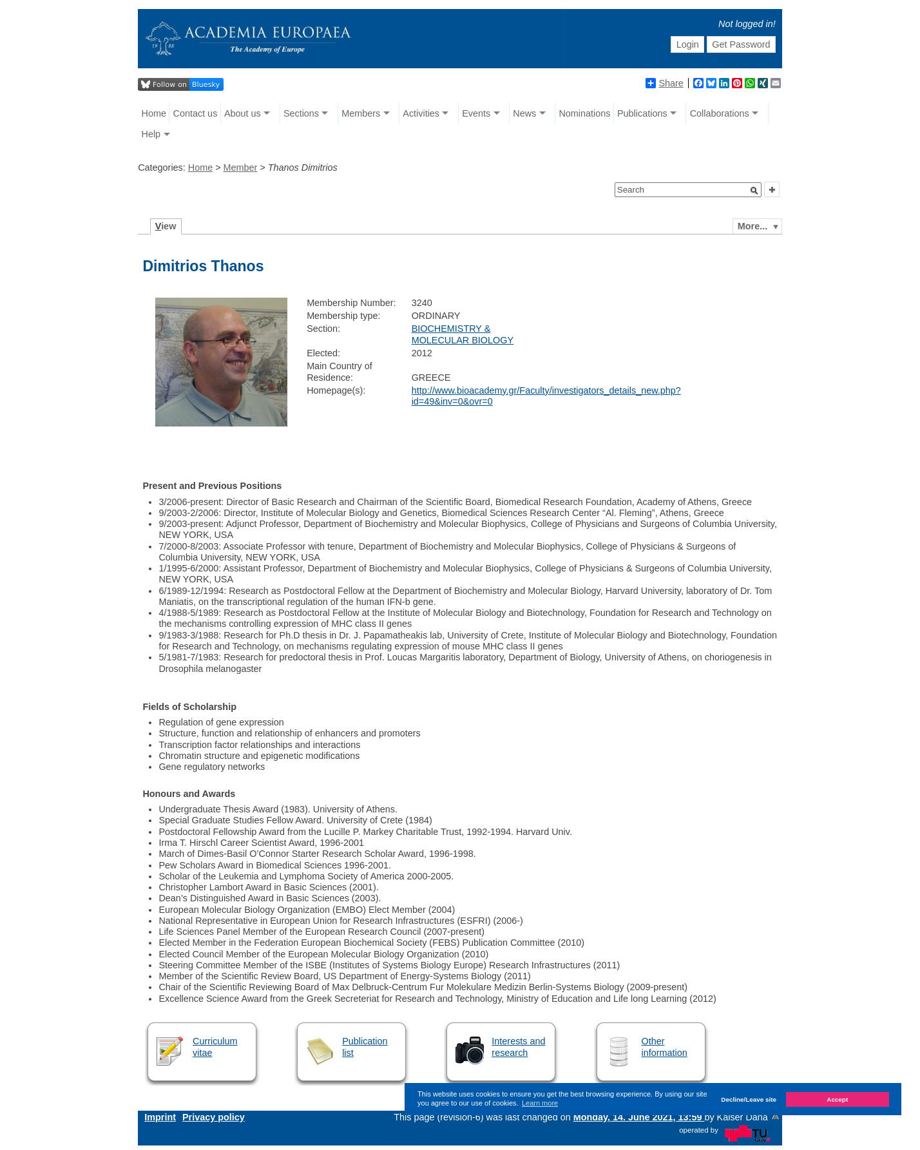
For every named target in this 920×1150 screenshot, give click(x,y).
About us (242, 113)
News (524, 113)
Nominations (584, 113)
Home (154, 113)
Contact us (195, 113)
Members (360, 113)
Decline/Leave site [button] (748, 1099)
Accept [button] (837, 1099)
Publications (642, 113)
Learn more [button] (540, 1103)
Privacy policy (213, 1117)
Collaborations (719, 113)
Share (664, 83)
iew (166, 226)
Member (241, 167)
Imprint (160, 1117)
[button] (754, 191)
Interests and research (518, 1046)
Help (151, 134)
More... (752, 226)
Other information (664, 1046)
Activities (421, 113)
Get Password (741, 44)
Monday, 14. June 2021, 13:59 (639, 1117)
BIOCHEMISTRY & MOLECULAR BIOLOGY (462, 334)
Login (687, 44)
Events (476, 113)
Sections (301, 113)
